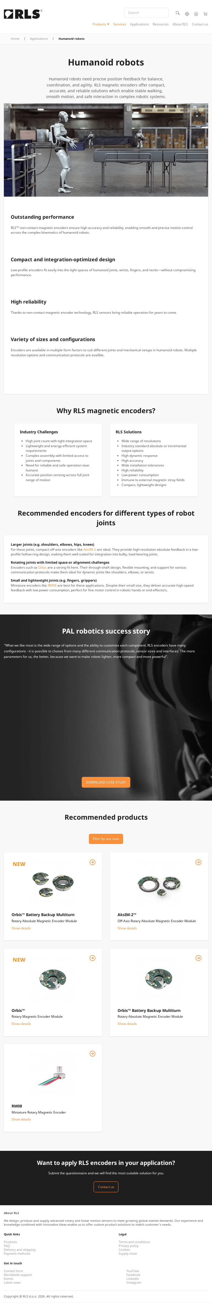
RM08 (52, 586)
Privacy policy (129, 1246)
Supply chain (128, 1254)
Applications (139, 24)
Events (8, 1279)
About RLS (180, 24)
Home (15, 39)
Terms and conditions (134, 1242)
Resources (161, 24)
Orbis (42, 568)
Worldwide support (18, 1275)
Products (99, 24)
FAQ (7, 1246)
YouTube (132, 1271)
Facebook (133, 1275)
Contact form (13, 1271)
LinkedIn (132, 1279)
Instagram (133, 1283)
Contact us (200, 24)
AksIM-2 (89, 550)
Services (119, 24)
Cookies (124, 1250)
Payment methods (17, 1254)
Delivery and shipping (20, 1250)
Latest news (12, 1283)
